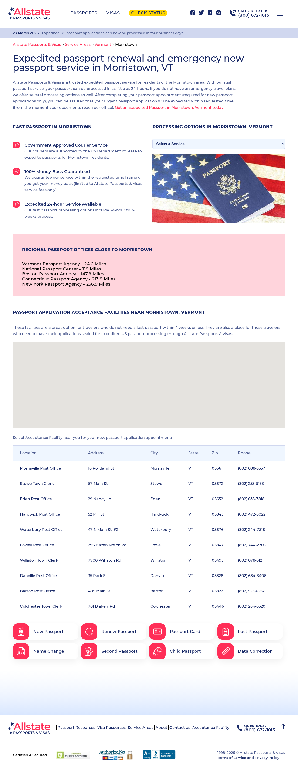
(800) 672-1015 (253, 15)
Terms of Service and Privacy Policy (248, 757)
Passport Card (174, 631)
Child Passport (175, 651)
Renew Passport (109, 631)
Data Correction (245, 651)
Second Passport (109, 651)
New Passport (38, 631)
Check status (148, 13)
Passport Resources (76, 727)
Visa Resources (111, 727)
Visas (113, 13)
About (161, 727)
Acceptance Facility (210, 727)
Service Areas (140, 727)
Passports (84, 13)
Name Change (38, 651)
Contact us (179, 727)
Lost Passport (242, 631)
